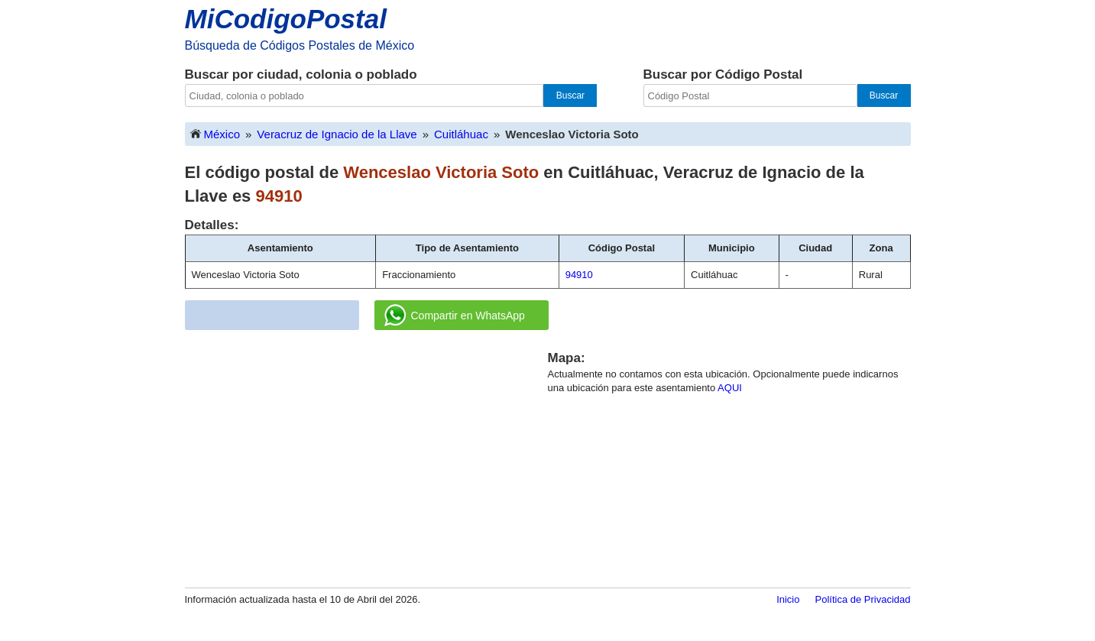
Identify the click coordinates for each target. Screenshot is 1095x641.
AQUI (730, 387)
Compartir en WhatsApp (454, 315)
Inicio (787, 599)
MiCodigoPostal (286, 19)
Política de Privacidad (862, 599)
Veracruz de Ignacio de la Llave (336, 134)
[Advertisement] (366, 456)
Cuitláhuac (461, 134)
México (215, 133)
